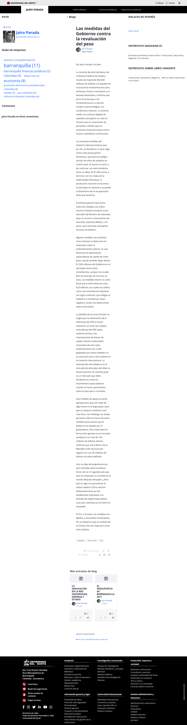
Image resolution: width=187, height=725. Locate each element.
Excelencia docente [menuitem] (72, 674)
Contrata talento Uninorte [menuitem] (142, 686)
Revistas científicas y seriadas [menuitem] (110, 668)
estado (9, 92)
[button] (179, 3)
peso (101, 541)
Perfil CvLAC (133, 31)
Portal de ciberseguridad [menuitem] (75, 702)
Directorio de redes (30, 713)
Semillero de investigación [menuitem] (109, 677)
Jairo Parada (27, 32)
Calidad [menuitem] (134, 711)
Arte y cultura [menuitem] (136, 681)
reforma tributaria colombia (21, 96)
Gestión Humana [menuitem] (138, 714)
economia (14, 80)
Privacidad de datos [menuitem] (73, 699)
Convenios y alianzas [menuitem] (107, 702)
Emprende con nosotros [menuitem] (141, 678)
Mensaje (83, 555)
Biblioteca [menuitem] (68, 671)
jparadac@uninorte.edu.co (27, 36)
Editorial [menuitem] (101, 671)
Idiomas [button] (159, 3)
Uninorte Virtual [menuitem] (71, 688)
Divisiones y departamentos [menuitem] (76, 666)
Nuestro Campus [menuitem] (105, 711)
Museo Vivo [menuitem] (69, 686)
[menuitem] (79, 9)
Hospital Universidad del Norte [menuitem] (144, 675)
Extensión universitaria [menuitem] (141, 669)
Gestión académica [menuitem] (72, 680)
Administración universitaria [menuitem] (143, 703)
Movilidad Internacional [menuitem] (108, 699)
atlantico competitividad (19, 60)
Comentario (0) (91, 551)
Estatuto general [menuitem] (71, 708)
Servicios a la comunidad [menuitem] (141, 683)
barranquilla (22, 65)
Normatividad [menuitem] (70, 705)
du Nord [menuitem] (134, 720)
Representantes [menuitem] (71, 683)
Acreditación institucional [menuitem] (75, 716)
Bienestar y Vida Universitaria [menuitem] (77, 677)
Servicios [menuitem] (134, 706)
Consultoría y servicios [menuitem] (140, 672)
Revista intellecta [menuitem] (105, 674)
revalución (92, 541)
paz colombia (27, 92)
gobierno (81, 541)
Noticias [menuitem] (101, 680)
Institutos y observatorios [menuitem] (75, 668)
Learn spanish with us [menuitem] (107, 705)
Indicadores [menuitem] (136, 709)
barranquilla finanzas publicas (27, 71)
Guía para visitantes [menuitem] (106, 708)
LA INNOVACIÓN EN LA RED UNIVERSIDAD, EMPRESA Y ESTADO (80, 592)
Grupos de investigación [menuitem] (108, 666)
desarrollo (31, 75)
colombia (12, 76)
